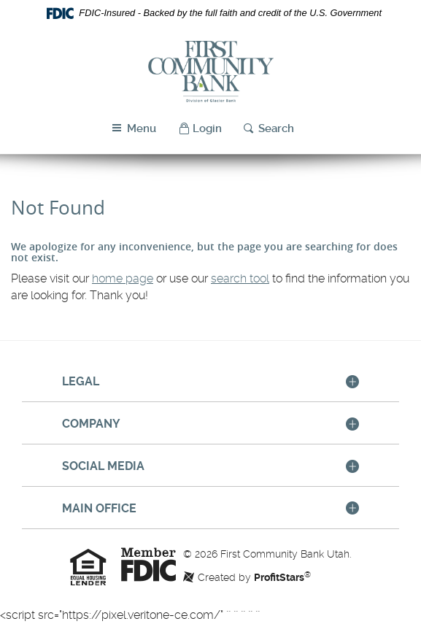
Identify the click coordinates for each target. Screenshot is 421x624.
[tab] (210, 382)
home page (122, 278)
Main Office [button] (99, 508)
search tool (240, 278)
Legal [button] (80, 381)
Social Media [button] (103, 466)
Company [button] (91, 424)
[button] (200, 129)
